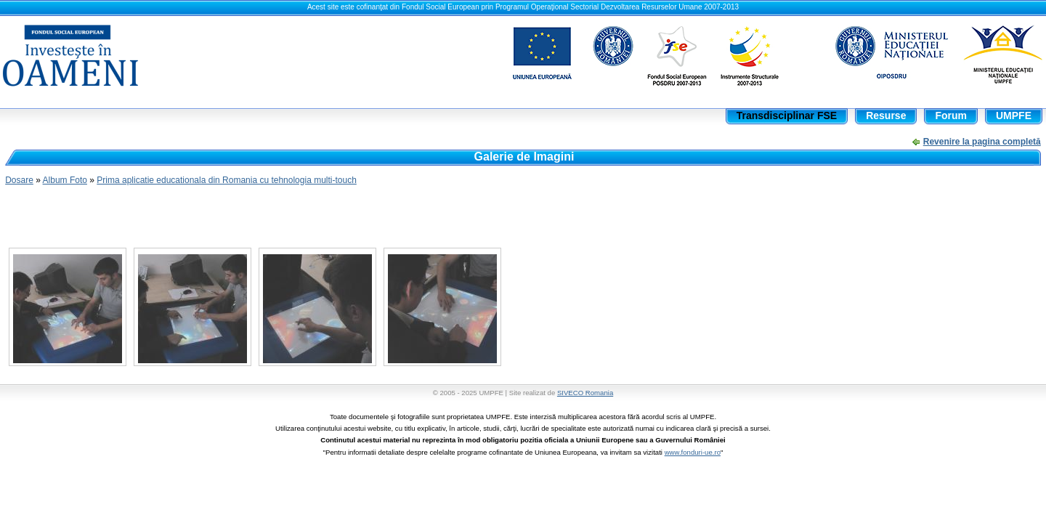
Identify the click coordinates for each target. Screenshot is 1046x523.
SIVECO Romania (585, 393)
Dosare (19, 180)
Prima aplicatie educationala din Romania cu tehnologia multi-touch (227, 180)
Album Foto (65, 180)
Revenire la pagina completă (982, 142)
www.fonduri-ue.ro (693, 452)
